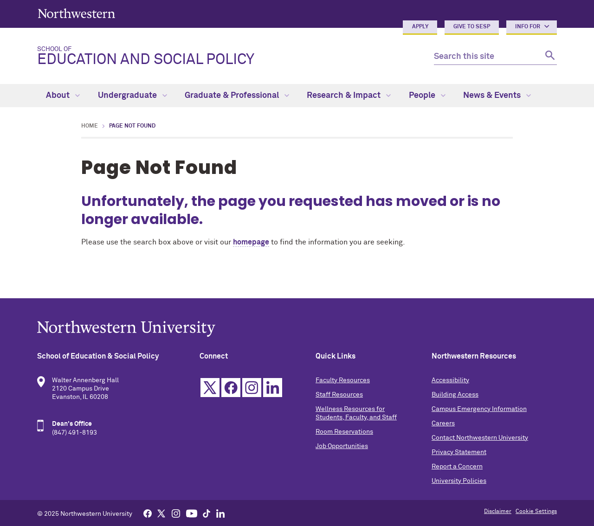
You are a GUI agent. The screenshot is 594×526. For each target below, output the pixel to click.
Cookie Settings (536, 511)
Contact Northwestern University (480, 438)
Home (89, 126)
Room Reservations (344, 432)
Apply (420, 27)
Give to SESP (471, 27)
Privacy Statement (459, 452)
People (427, 95)
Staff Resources (339, 394)
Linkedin (272, 387)
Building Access (455, 394)
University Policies (459, 481)
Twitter (210, 387)
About (63, 95)
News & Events (497, 95)
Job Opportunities (342, 446)
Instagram (251, 387)
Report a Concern (457, 466)
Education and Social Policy (228, 56)
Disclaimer (497, 511)
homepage (251, 242)
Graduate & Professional (237, 95)
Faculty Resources (343, 380)
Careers (443, 423)
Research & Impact (349, 95)
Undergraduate (132, 95)
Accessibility (450, 380)
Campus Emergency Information (479, 409)
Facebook (230, 387)
